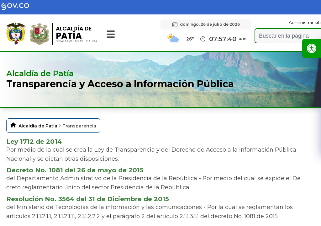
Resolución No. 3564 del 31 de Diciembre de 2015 (87, 199)
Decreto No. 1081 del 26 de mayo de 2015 (75, 170)
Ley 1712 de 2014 (34, 141)
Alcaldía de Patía (37, 126)
